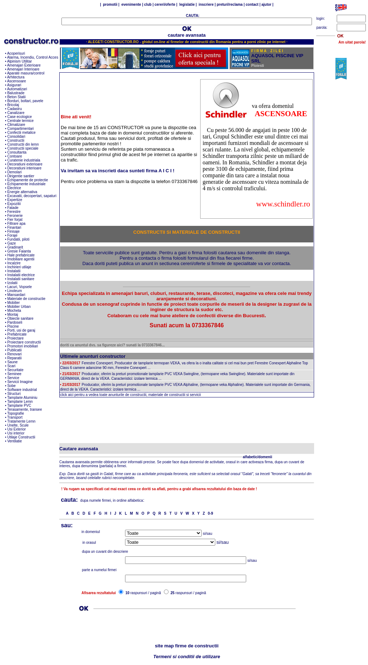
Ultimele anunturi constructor (92, 356)
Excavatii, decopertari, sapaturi (31, 196)
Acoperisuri (16, 53)
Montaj (12, 314)
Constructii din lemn (23, 144)
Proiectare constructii (24, 342)
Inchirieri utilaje (19, 267)
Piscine (13, 326)
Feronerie (15, 216)
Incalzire (13, 263)
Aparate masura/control (26, 73)
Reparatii (14, 358)
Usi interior (15, 433)
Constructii (15, 140)
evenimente (131, 4)
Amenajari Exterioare (24, 65)
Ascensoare (16, 81)
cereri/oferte (165, 4)
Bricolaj (13, 105)
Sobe (11, 386)
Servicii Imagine (20, 382)
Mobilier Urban (19, 307)
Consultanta (16, 152)
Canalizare (15, 113)
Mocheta (14, 311)
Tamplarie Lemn (20, 402)
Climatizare (16, 125)
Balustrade (15, 93)
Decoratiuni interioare (24, 168)
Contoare (14, 156)
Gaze (11, 243)
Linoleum (14, 291)
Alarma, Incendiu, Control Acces (32, 57)
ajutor (266, 4)
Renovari (14, 354)
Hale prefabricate (20, 255)
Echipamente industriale (26, 184)
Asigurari (14, 85)
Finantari (14, 227)
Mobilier (13, 303)
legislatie (186, 4)
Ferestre (13, 212)
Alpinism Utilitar (19, 61)
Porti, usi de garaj (21, 330)
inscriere (205, 4)
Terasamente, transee (24, 409)
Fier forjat (14, 220)
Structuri (13, 394)
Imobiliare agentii (20, 259)
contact (251, 4)
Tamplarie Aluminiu (22, 398)
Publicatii (14, 350)
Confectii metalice (21, 133)
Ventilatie (14, 441)
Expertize (14, 200)
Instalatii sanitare (20, 279)
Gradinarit (15, 247)
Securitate (15, 370)
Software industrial (22, 390)
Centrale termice (20, 121)
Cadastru (14, 109)
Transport (14, 417)
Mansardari (16, 295)
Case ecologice (19, 117)
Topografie (15, 413)
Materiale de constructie (26, 299)
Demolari (14, 172)
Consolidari (16, 136)
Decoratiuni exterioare (24, 164)
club (147, 4)
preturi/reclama (230, 4)
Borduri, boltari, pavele (25, 101)
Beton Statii (16, 97)
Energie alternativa (22, 192)
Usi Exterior (16, 429)
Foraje (12, 235)
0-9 (210, 513)
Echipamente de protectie (27, 180)
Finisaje (13, 231)
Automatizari (17, 89)
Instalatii (13, 271)
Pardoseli (14, 322)
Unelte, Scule (17, 425)
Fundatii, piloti (18, 239)
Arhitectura (15, 77)
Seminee (14, 374)
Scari (11, 366)
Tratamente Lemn (21, 421)
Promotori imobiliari (22, 346)
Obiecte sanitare (20, 318)
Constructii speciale (22, 148)
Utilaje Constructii (21, 437)
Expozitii (13, 204)
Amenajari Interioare (23, 69)
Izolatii (12, 283)
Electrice (14, 188)
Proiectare (15, 338)
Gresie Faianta (19, 251)
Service (13, 378)
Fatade (12, 208)
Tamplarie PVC (19, 405)
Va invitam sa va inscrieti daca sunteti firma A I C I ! (117, 170)
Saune (12, 362)
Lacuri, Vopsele (19, 287)
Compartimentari (20, 129)
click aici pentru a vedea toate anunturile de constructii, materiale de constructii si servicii (130, 395)
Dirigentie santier (20, 176)
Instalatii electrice (21, 275)
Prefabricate (17, 334)
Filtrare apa (16, 224)
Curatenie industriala (23, 160)
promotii (110, 4)
